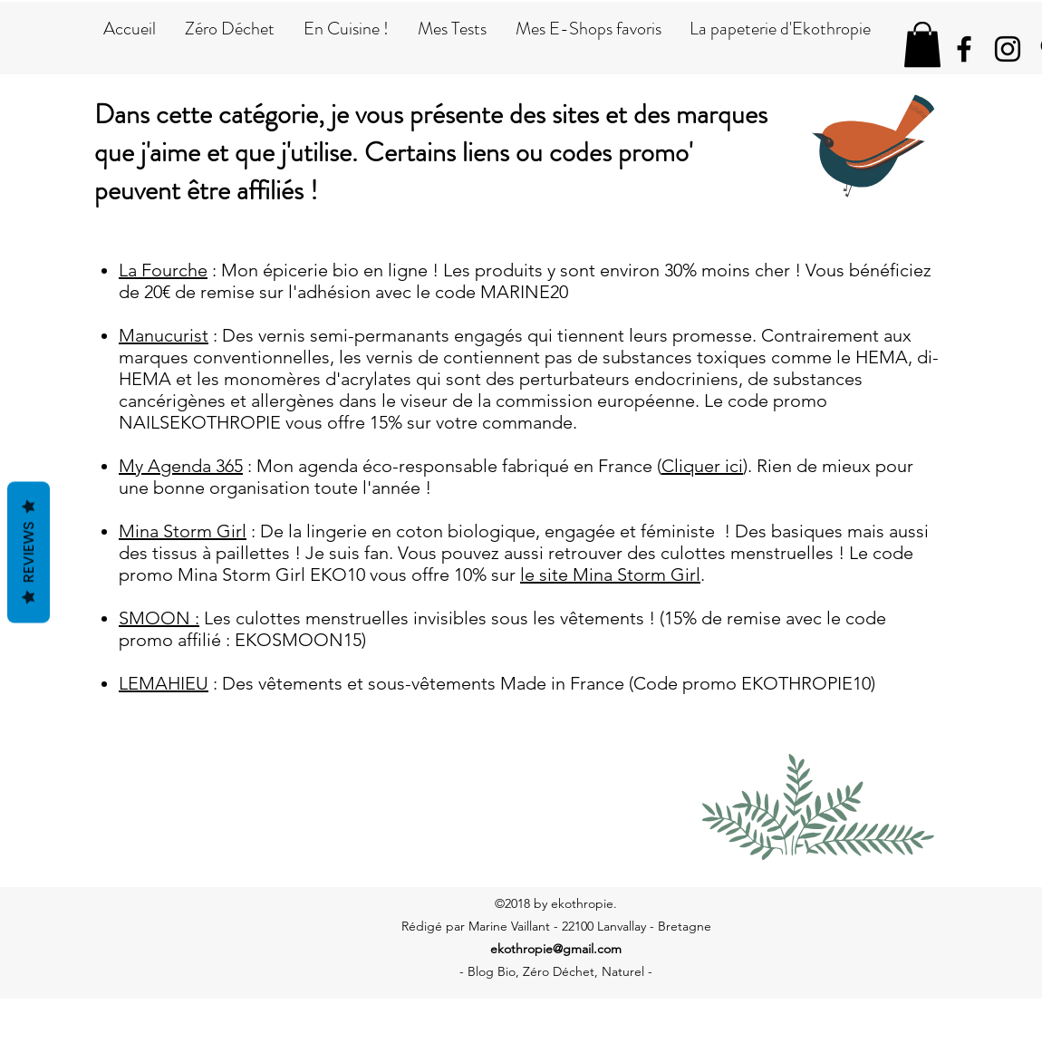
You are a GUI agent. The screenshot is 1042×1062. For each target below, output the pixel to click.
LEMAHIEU (163, 683)
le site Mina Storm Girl (610, 574)
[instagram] (1007, 49)
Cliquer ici (702, 466)
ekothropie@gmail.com (556, 949)
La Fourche (163, 270)
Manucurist (163, 335)
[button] (922, 44)
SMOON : (159, 618)
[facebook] (964, 49)
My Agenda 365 (181, 466)
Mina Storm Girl (182, 531)
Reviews (28, 552)
